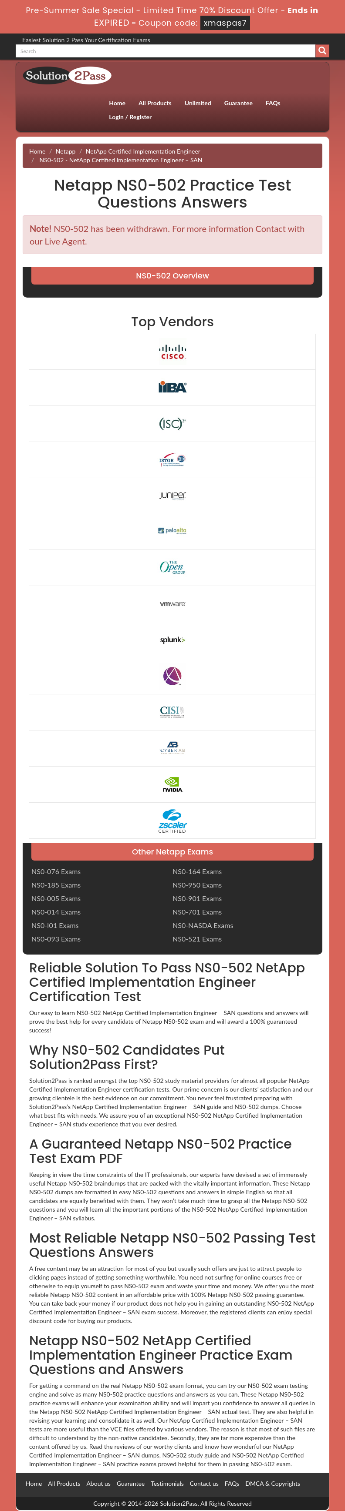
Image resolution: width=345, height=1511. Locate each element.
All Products (155, 103)
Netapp (66, 151)
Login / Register (130, 117)
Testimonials (167, 1483)
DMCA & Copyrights (272, 1483)
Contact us (204, 1483)
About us (98, 1483)
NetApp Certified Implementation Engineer (143, 151)
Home (117, 103)
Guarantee (238, 103)
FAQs (273, 103)
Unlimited (198, 103)
